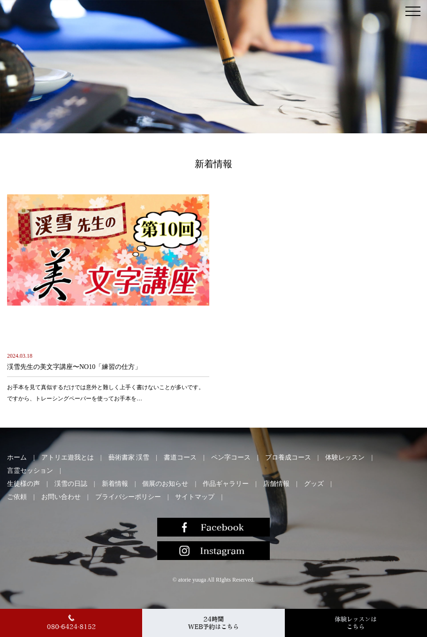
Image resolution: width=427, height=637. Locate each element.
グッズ (314, 483)
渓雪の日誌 (70, 483)
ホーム (17, 457)
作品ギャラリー (226, 483)
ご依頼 (17, 496)
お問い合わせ (61, 496)
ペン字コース (231, 457)
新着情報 (115, 483)
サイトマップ (194, 496)
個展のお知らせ (165, 483)
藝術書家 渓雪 (129, 457)
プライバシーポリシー (128, 496)
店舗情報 (276, 483)
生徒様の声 (23, 483)
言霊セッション (30, 470)
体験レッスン (345, 457)
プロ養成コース (288, 457)
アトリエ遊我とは (67, 457)
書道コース (180, 457)
